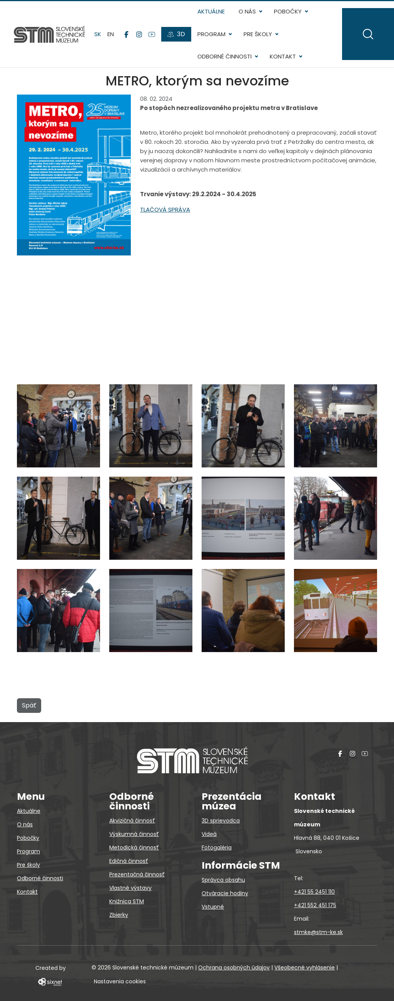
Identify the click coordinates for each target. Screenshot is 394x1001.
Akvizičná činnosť (132, 820)
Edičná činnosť (128, 861)
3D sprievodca (221, 820)
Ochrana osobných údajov (234, 967)
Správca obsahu (223, 880)
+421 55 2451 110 (314, 892)
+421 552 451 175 (315, 905)
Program (211, 34)
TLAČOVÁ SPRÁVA (165, 209)
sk (97, 34)
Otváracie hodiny (225, 893)
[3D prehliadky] (176, 34)
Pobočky (288, 11)
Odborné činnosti (224, 56)
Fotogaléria (217, 847)
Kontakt (283, 56)
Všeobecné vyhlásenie (304, 967)
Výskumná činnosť (134, 834)
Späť (29, 705)
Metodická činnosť (134, 847)
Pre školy (258, 34)
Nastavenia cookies (120, 981)
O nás (247, 11)
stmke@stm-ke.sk (318, 932)
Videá (209, 834)
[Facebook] (126, 34)
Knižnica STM (126, 901)
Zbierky (118, 915)
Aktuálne (211, 11)
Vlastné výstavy (130, 888)
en (110, 34)
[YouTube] (152, 34)
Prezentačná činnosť (137, 874)
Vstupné (213, 907)
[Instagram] (139, 34)
